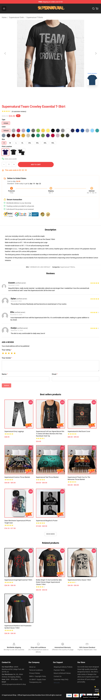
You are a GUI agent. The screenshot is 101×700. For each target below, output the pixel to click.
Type (3, 119)
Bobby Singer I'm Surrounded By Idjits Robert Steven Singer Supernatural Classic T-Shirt (49, 582)
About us (32, 667)
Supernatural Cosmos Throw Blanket (17, 477)
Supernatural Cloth (16, 17)
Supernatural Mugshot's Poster (46, 520)
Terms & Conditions (36, 670)
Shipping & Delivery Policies (63, 667)
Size (3, 139)
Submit (6, 385)
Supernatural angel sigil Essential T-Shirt (18, 580)
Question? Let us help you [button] (90, 697)
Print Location (7, 146)
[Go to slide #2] (50, 92)
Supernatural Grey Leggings (14, 431)
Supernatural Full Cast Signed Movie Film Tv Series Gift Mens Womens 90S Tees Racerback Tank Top (50, 434)
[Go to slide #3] (62, 92)
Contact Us (57, 676)
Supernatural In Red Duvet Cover (79, 431)
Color (4, 127)
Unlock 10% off (97, 690)
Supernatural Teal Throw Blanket (47, 477)
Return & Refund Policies (62, 673)
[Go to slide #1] (39, 92)
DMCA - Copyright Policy (37, 676)
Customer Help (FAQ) (61, 679)
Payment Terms (59, 670)
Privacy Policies (34, 673)
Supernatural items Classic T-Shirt (79, 580)
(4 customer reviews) (19, 111)
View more (50, 534)
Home (4, 17)
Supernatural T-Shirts (34, 17)
